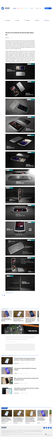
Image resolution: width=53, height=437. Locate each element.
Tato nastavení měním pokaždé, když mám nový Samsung (6, 319)
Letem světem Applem (4, 434)
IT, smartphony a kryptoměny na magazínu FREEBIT (24, 434)
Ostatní (7, 37)
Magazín (14, 8)
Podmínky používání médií (9, 431)
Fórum (18, 8)
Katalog (26, 8)
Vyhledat (49, 8)
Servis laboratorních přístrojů (36, 434)
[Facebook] (44, 428)
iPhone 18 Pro (5, 435)
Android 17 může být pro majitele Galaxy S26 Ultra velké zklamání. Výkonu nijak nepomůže (30, 320)
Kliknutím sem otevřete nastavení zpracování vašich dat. (16, 432)
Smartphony (17, 363)
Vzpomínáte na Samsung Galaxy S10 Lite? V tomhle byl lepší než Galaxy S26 (26, 389)
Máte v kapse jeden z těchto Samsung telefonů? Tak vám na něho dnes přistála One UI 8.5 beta (18, 419)
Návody (16, 373)
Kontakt (31, 8)
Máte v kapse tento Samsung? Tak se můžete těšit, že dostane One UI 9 (26, 379)
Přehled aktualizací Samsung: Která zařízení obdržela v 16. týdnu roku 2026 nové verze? (24, 359)
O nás (8, 432)
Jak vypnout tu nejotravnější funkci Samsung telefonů (25, 369)
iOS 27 (8, 435)
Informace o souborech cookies (29, 431)
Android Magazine (14, 434)
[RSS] (51, 428)
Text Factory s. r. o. (11, 430)
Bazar (22, 8)
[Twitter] (46, 428)
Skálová (22, 393)
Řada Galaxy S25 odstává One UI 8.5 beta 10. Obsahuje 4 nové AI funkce (18, 319)
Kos (21, 383)
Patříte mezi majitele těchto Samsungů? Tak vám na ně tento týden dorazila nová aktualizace (30, 419)
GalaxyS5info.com (11, 292)
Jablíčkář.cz (9, 434)
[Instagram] (48, 428)
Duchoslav (22, 363)
